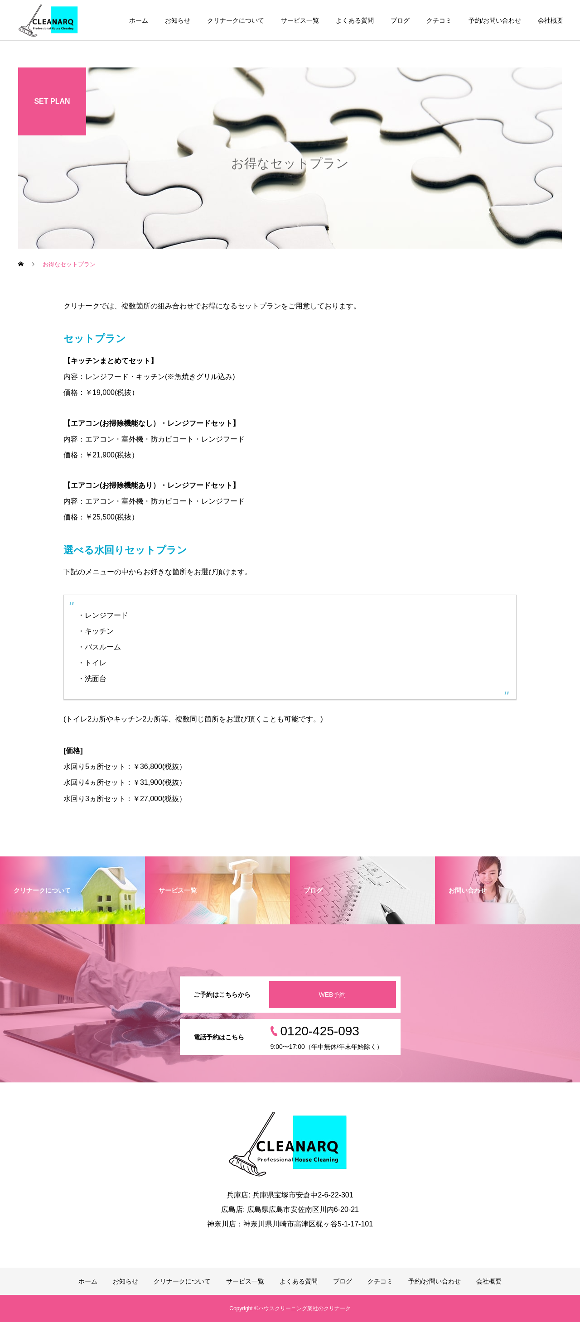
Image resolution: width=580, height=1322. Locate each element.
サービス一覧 (300, 20)
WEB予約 (332, 994)
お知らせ (177, 20)
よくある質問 (355, 20)
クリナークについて (235, 20)
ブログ (400, 20)
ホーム (138, 20)
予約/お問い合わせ (495, 20)
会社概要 (550, 20)
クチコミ (439, 20)
